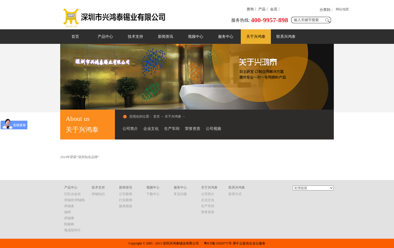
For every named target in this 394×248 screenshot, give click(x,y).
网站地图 (342, 9)
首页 (75, 37)
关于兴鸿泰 (173, 116)
